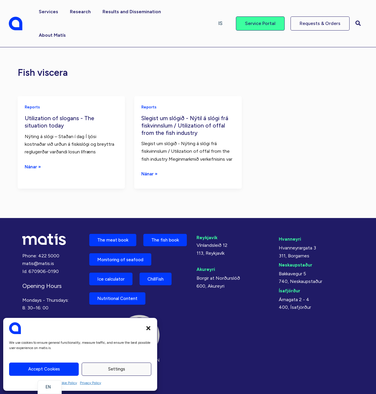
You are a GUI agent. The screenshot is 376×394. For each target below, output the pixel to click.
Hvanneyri (290, 214)
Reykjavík (207, 213)
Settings (116, 369)
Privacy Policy (90, 383)
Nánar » (33, 143)
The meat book (114, 216)
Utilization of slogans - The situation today (60, 98)
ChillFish (162, 277)
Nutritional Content (120, 298)
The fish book (113, 236)
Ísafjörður (290, 266)
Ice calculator (113, 277)
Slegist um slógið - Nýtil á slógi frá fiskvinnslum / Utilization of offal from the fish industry (186, 101)
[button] (148, 328)
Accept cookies (44, 369)
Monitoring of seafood (123, 257)
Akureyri (206, 244)
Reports (33, 83)
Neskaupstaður (296, 240)
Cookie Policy (66, 383)
